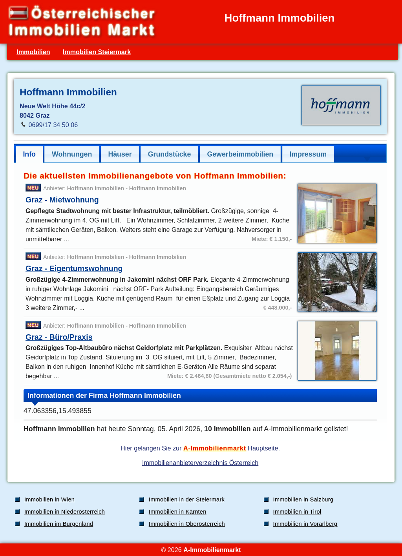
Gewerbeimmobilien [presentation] (240, 154)
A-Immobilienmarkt (214, 448)
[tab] (29, 154)
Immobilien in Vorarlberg (305, 524)
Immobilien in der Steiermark (187, 499)
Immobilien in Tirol (297, 512)
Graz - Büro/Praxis (59, 337)
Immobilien (33, 51)
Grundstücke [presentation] (169, 154)
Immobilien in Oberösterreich (187, 524)
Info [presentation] (29, 154)
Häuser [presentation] (120, 154)
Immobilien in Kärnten (177, 512)
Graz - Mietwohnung (62, 199)
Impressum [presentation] (308, 154)
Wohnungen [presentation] (72, 154)
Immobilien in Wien (49, 499)
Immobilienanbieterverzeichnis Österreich (200, 462)
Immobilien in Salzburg (303, 499)
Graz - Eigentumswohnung (74, 268)
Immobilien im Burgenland (58, 524)
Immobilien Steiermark (97, 51)
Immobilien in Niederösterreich (64, 512)
